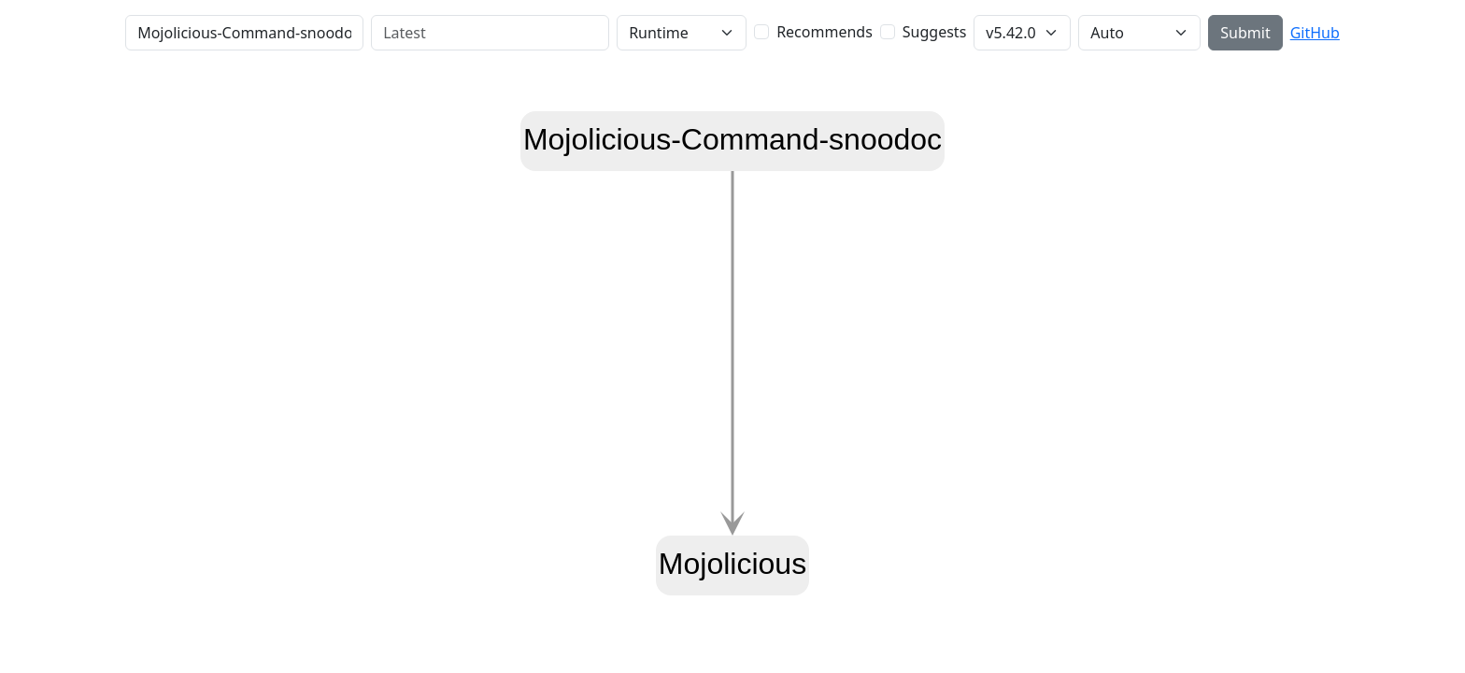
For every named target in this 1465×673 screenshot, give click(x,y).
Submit (1245, 32)
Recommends (824, 31)
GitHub (1315, 32)
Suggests (934, 31)
